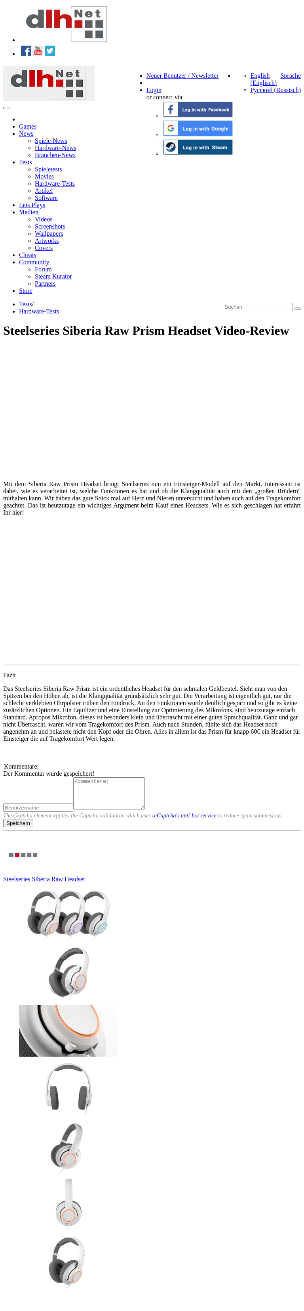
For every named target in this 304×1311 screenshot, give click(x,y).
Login (154, 90)
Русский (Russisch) (275, 90)
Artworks (47, 240)
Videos (43, 219)
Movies (44, 176)
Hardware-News (55, 147)
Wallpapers (49, 233)
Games (27, 126)
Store (25, 290)
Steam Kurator (53, 276)
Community (34, 262)
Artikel (44, 190)
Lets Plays (32, 205)
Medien (28, 212)
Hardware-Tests (55, 183)
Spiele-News (51, 140)
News (26, 133)
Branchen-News (55, 155)
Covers (44, 247)
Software (46, 197)
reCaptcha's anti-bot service (184, 821)
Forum (43, 269)
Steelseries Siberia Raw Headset (44, 885)
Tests (25, 162)
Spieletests (48, 169)
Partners (45, 283)
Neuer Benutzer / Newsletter (182, 75)
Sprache (290, 75)
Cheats (27, 255)
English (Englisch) (263, 79)
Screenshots (50, 226)
